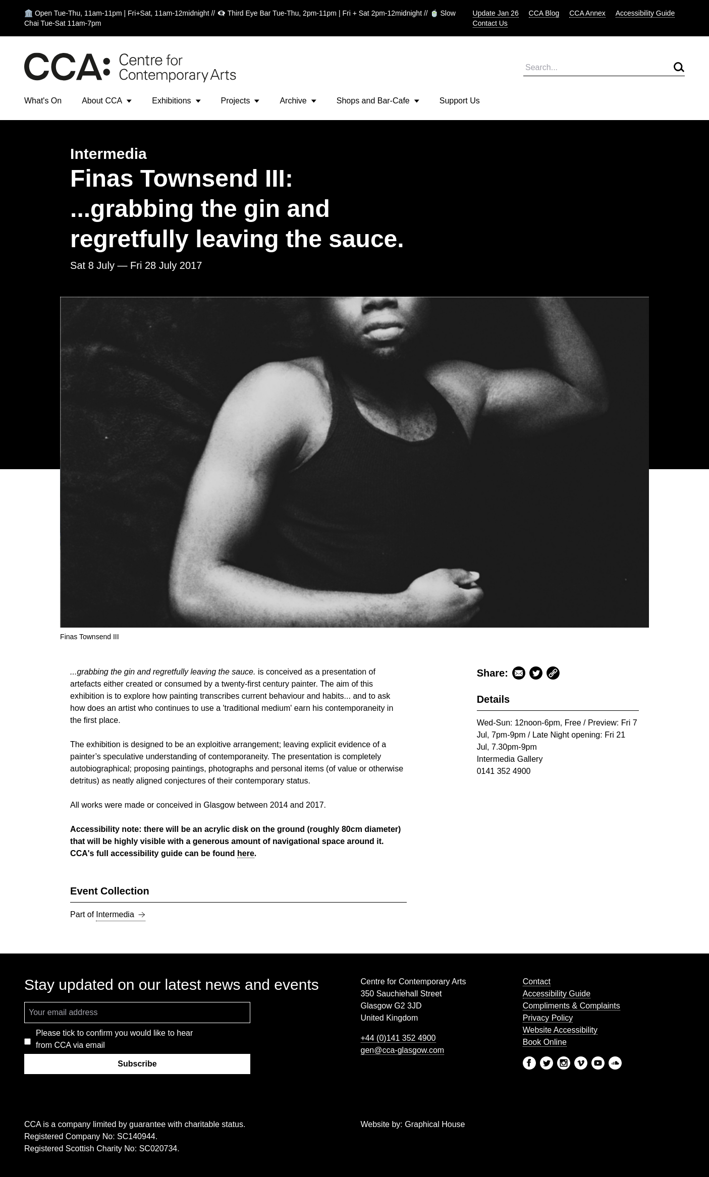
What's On (43, 100)
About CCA (107, 100)
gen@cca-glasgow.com (403, 1050)
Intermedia (120, 915)
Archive (298, 100)
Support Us (460, 100)
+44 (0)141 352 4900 (398, 1038)
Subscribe (137, 1063)
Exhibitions (176, 100)
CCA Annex (587, 13)
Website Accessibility (560, 1030)
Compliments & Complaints (571, 1005)
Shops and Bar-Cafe (378, 100)
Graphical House (435, 1124)
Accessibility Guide (645, 13)
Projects (240, 100)
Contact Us (490, 23)
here (245, 853)
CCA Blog (544, 13)
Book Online (545, 1042)
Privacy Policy (548, 1018)
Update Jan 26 (496, 13)
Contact (537, 981)
